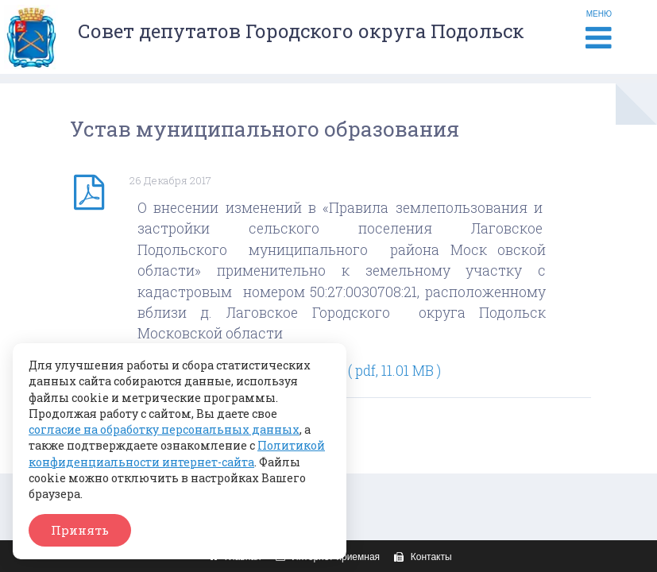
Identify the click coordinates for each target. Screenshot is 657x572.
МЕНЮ (599, 31)
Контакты (420, 556)
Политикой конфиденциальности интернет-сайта (177, 453)
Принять (80, 530)
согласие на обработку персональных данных (164, 429)
